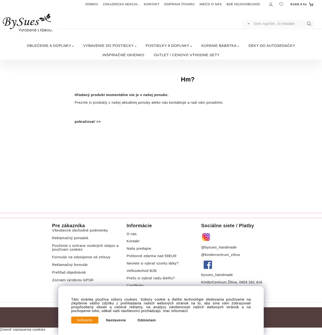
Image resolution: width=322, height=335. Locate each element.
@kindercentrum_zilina (221, 255)
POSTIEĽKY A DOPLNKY (167, 45)
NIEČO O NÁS (210, 4)
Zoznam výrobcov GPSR (73, 280)
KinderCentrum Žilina (219, 282)
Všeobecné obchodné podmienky (80, 230)
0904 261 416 (250, 282)
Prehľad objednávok (69, 272)
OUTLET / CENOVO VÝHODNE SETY (187, 55)
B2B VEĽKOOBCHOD (243, 4)
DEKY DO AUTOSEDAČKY (271, 45)
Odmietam (147, 320)
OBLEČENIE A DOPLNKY (49, 45)
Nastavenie (116, 320)
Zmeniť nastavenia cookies (22, 329)
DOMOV (92, 4)
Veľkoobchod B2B (142, 271)
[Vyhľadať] (247, 23)
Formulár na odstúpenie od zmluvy (81, 257)
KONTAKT (152, 4)
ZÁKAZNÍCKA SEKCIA (120, 4)
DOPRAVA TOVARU (179, 4)
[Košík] (301, 4)
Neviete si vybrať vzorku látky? (153, 263)
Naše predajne (139, 248)
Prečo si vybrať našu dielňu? (151, 278)
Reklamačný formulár (70, 265)
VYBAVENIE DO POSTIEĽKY (108, 45)
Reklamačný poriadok (70, 238)
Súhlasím (85, 320)
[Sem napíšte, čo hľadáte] (283, 23)
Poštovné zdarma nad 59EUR (152, 256)
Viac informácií (175, 311)
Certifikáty (135, 285)
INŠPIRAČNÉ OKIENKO (123, 55)
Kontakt (134, 241)
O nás (132, 234)
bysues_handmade (217, 275)
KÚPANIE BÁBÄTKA (218, 45)
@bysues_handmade (219, 247)
